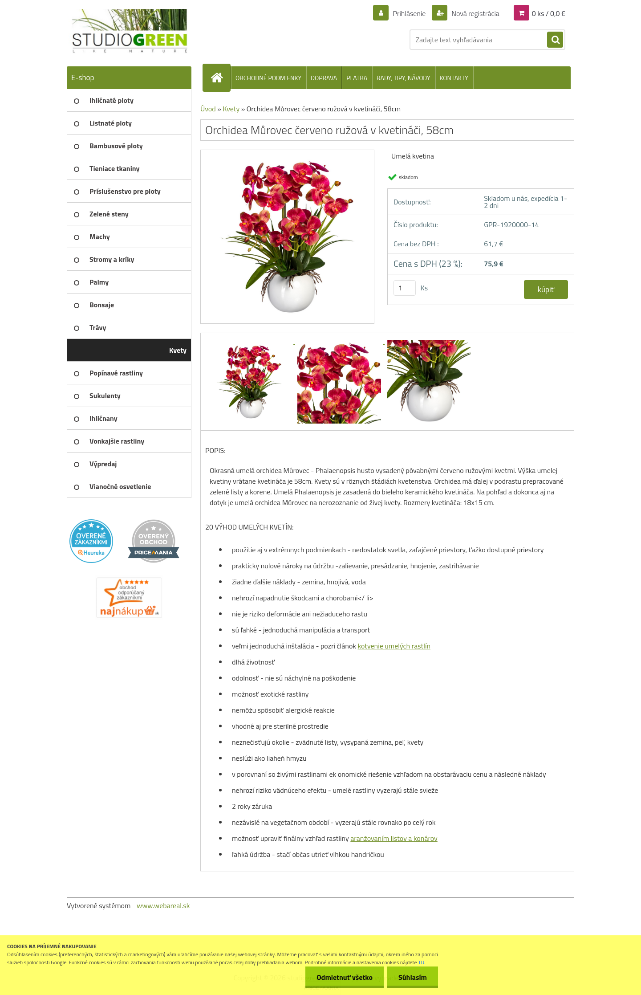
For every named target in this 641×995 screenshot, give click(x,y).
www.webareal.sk (163, 905)
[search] (555, 40)
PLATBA (356, 77)
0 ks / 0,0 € (548, 13)
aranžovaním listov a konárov (393, 838)
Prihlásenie (409, 13)
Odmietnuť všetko (344, 977)
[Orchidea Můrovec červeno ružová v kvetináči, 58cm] (287, 153)
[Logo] (128, 31)
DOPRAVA (324, 77)
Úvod (208, 108)
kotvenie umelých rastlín (394, 645)
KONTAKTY (454, 77)
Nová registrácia (474, 13)
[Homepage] (220, 77)
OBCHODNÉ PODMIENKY (268, 77)
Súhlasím (412, 977)
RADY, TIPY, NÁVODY (403, 77)
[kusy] (405, 288)
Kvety (231, 108)
